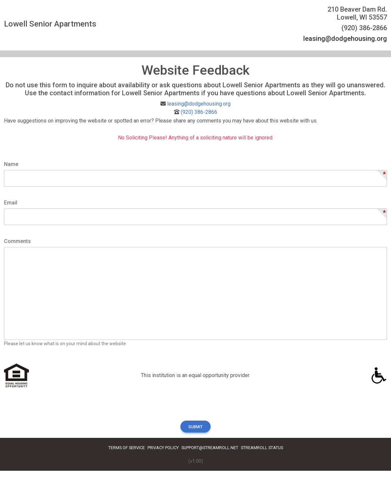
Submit (195, 427)
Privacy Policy (163, 447)
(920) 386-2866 (199, 112)
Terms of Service (126, 447)
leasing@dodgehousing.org (345, 38)
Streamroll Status (262, 447)
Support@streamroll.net (209, 447)
